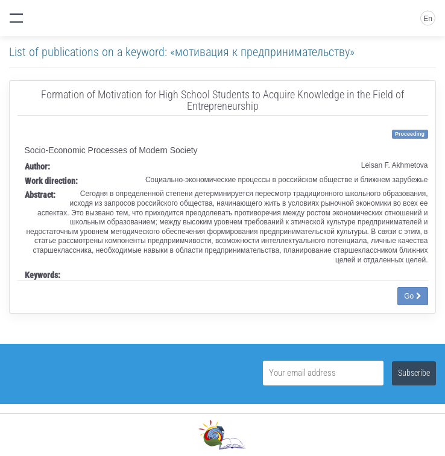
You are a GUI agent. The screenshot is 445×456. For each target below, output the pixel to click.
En (427, 18)
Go (412, 296)
